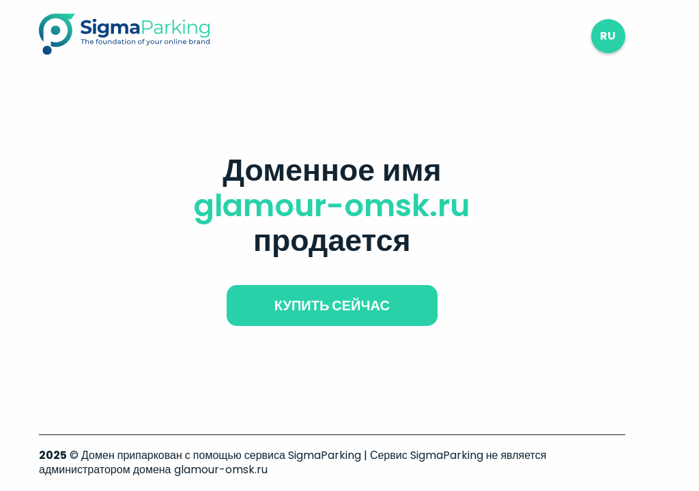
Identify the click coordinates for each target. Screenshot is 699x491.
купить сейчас (332, 305)
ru (608, 36)
